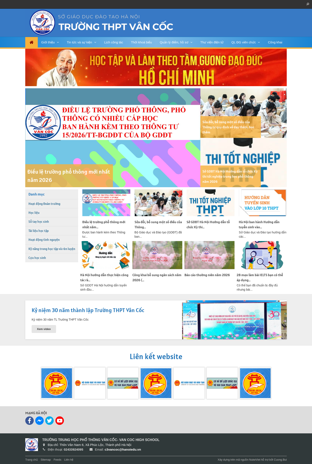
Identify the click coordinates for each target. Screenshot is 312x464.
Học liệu (33, 213)
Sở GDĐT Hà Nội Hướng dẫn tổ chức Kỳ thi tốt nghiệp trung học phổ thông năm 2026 (230, 176)
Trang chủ (31, 459)
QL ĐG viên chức (243, 42)
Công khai (275, 42)
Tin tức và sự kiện (79, 42)
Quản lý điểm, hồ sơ (174, 42)
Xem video (44, 329)
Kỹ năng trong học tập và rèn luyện (51, 249)
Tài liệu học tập (38, 231)
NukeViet (254, 459)
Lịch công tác (113, 42)
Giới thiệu (48, 42)
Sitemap (46, 459)
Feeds (57, 459)
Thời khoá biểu (141, 42)
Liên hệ (68, 459)
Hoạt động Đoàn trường (44, 204)
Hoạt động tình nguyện (44, 240)
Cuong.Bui (280, 459)
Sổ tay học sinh (38, 222)
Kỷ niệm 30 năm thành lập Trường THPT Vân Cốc (88, 310)
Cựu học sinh (37, 258)
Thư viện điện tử (211, 42)
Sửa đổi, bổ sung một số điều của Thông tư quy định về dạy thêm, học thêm (228, 127)
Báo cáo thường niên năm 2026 (207, 275)
